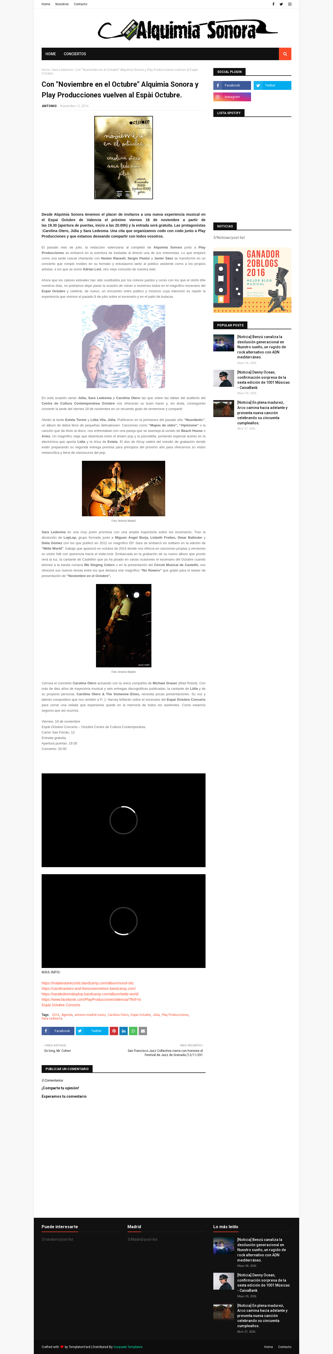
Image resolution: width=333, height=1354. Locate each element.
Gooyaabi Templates (128, 1347)
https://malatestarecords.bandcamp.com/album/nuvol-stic (88, 983)
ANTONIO (49, 106)
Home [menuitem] (51, 54)
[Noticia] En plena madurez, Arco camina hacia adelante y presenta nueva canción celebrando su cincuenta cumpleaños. (262, 412)
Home (46, 4)
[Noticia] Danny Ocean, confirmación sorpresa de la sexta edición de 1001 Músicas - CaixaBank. (263, 380)
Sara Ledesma (62, 70)
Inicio (45, 70)
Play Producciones (175, 1015)
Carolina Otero (118, 1015)
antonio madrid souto (90, 1015)
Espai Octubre (141, 1015)
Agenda (67, 1015)
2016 (55, 1015)
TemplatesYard (79, 1347)
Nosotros (62, 4)
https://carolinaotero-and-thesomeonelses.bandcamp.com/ (89, 988)
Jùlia (156, 1015)
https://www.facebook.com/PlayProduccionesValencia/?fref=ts (91, 999)
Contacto (80, 4)
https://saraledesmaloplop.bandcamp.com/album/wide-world (90, 994)
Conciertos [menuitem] (75, 54)
